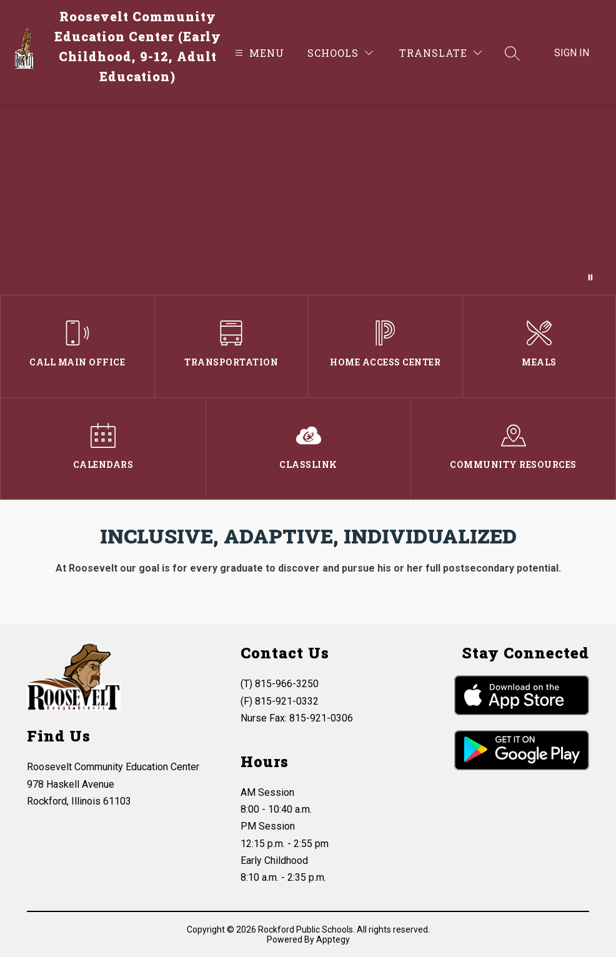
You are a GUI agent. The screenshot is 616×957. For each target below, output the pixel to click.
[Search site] (512, 53)
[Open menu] (258, 53)
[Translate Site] (440, 53)
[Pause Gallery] (590, 277)
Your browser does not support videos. (308, 199)
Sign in (571, 53)
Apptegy (333, 940)
